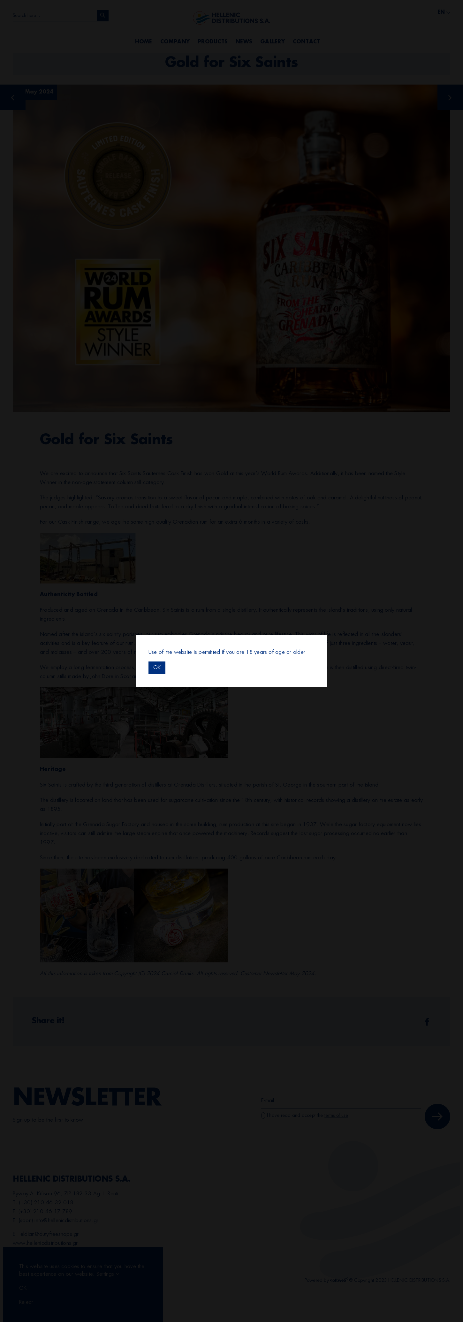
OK (157, 667)
